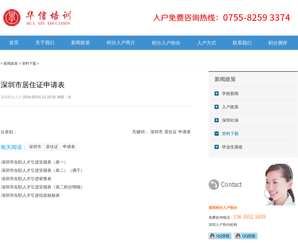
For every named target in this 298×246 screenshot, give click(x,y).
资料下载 (29, 63)
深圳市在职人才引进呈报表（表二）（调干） (43, 170)
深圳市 (156, 132)
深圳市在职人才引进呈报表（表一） (34, 162)
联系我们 (242, 42)
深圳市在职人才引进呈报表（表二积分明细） (43, 187)
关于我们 (44, 42)
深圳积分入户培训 (62, 17)
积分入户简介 (121, 42)
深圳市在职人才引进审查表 (26, 178)
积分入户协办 (166, 42)
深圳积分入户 (11, 97)
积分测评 (277, 42)
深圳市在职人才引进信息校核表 (30, 195)
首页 (14, 42)
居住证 (170, 132)
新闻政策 (80, 42)
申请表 (184, 132)
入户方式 (206, 42)
